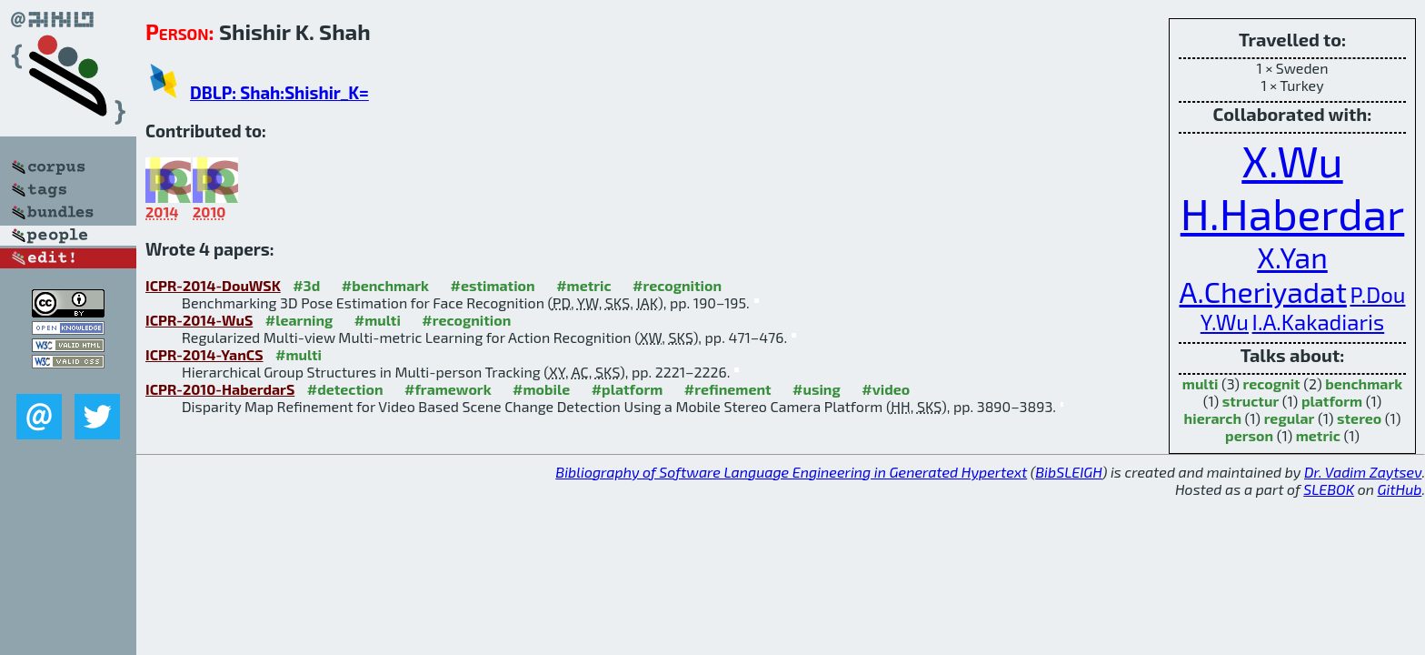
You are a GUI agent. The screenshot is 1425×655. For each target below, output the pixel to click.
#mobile (541, 389)
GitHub (1400, 489)
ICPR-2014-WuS (199, 319)
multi (1200, 383)
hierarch (1212, 418)
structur (1250, 400)
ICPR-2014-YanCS (204, 354)
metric (1318, 435)
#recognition (677, 285)
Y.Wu (1225, 321)
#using (816, 389)
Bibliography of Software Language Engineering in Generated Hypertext (791, 471)
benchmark (1363, 383)
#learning (299, 319)
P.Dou (1377, 294)
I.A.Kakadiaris (1318, 321)
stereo (1359, 418)
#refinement (728, 389)
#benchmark (385, 285)
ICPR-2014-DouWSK (213, 285)
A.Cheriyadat (1263, 291)
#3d (306, 285)
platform (1331, 400)
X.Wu (1291, 160)
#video (886, 389)
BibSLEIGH (1068, 471)
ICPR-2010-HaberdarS (219, 389)
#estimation (493, 285)
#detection (345, 389)
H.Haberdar (1292, 212)
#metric (583, 285)
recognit (1271, 383)
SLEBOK (1328, 489)
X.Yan (1292, 256)
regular (1289, 418)
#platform (627, 389)
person (1249, 435)
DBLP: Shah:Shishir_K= (279, 92)
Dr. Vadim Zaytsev (1362, 471)
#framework (448, 389)
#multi (377, 319)
